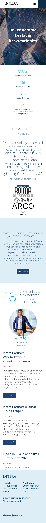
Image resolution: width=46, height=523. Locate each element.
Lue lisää (23, 271)
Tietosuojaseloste (12, 515)
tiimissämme (29, 295)
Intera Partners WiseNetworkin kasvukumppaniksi (16, 357)
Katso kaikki (23, 134)
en (34, 4)
